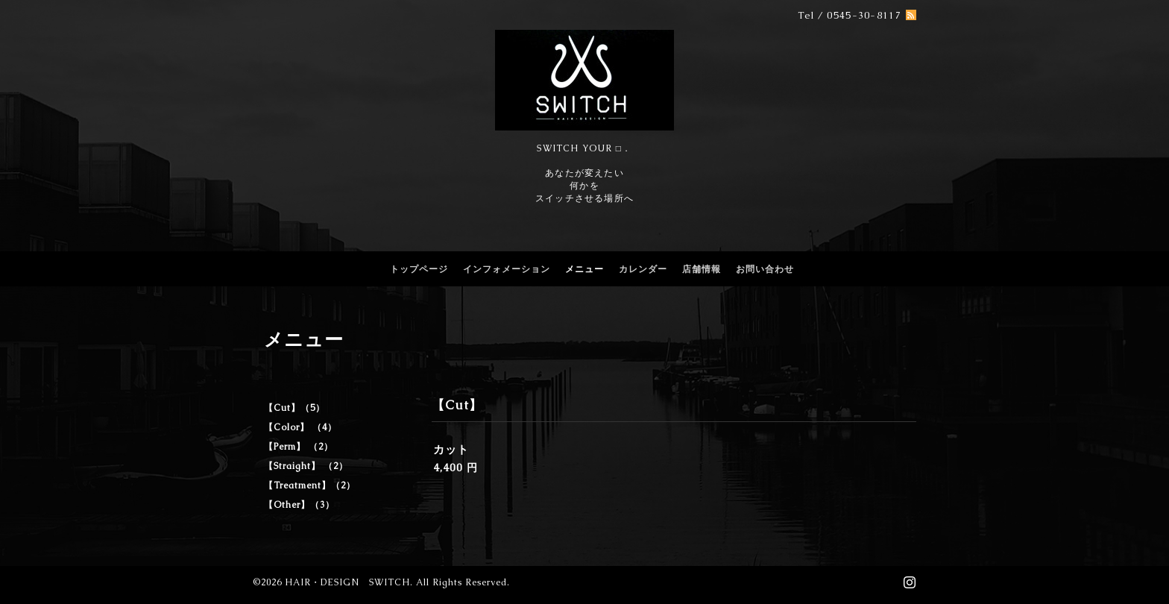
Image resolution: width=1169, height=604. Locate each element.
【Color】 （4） (300, 427)
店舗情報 (701, 269)
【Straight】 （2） (306, 466)
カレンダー (643, 269)
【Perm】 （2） (298, 447)
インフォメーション (506, 269)
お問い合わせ (765, 269)
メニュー (584, 269)
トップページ (419, 269)
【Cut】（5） (294, 408)
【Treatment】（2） (310, 485)
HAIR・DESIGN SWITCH (347, 582)
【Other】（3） (299, 505)
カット (451, 449)
